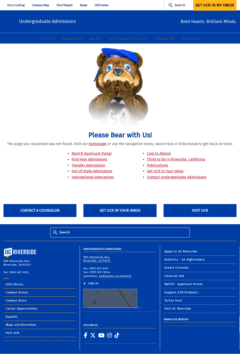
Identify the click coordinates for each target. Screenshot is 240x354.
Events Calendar (176, 268)
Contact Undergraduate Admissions (176, 177)
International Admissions (93, 177)
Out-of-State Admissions (92, 171)
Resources (191, 39)
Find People (65, 5)
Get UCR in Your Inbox (165, 171)
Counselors (165, 39)
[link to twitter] (93, 335)
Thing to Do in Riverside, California (176, 159)
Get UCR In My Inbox (215, 5)
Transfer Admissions (88, 165)
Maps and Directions (21, 325)
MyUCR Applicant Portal (92, 153)
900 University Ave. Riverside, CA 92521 (97, 259)
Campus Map (40, 5)
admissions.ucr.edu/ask (115, 276)
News (83, 5)
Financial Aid (174, 276)
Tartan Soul (173, 300)
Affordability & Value (128, 39)
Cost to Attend (159, 153)
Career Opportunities (22, 309)
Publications (157, 165)
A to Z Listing (16, 5)
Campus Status (17, 292)
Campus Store (16, 300)
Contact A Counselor (40, 210)
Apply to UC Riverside (180, 251)
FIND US (112, 295)
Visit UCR (200, 210)
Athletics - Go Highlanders (184, 259)
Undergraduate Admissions (75, 21)
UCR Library (14, 284)
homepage (98, 144)
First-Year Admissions (89, 159)
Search (180, 5)
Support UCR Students (181, 292)
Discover (47, 39)
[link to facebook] (85, 335)
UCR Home (101, 5)
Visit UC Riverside (177, 309)
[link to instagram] (109, 335)
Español (12, 317)
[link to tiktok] (117, 335)
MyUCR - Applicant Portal (183, 284)
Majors (96, 39)
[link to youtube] (101, 335)
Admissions (72, 39)
